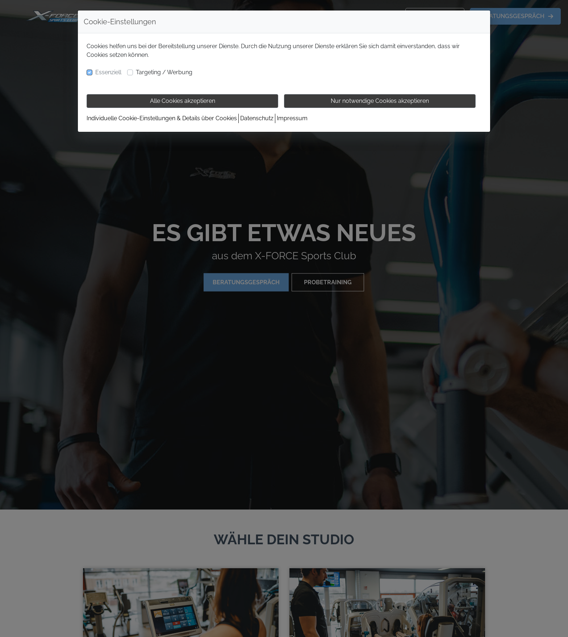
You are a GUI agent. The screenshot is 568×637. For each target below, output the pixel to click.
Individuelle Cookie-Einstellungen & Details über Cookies (162, 118)
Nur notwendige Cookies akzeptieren (380, 100)
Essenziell (108, 72)
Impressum (292, 118)
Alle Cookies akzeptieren (182, 100)
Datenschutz (256, 118)
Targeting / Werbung (164, 72)
